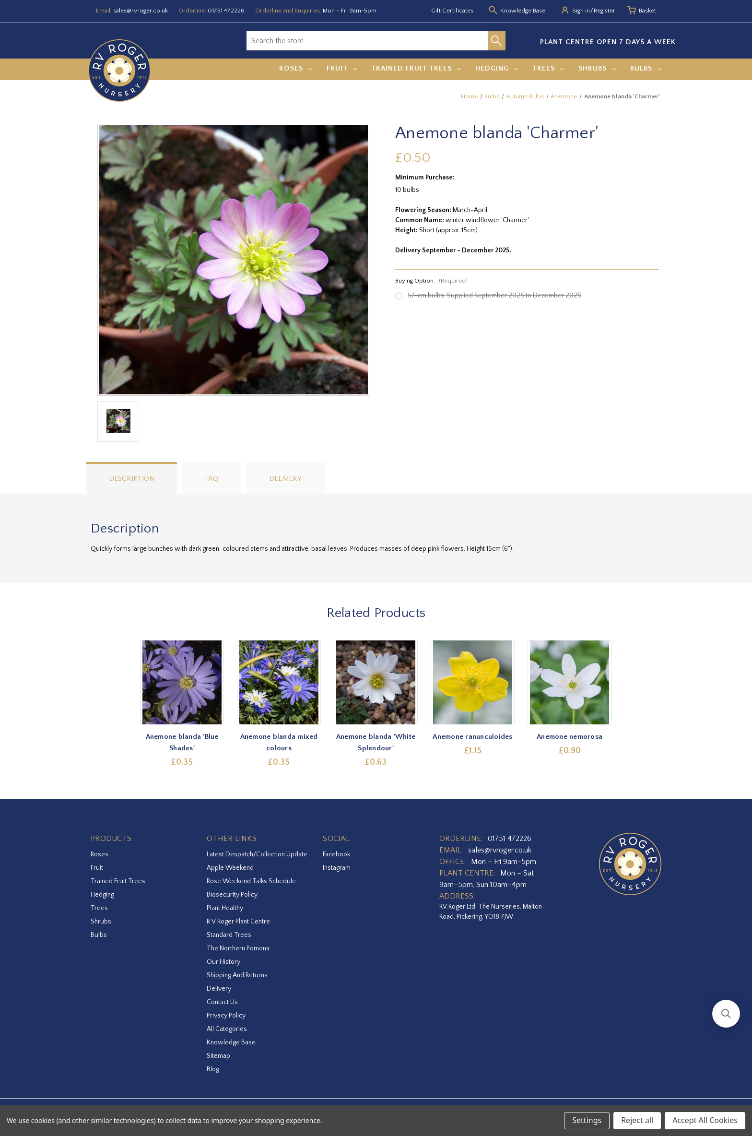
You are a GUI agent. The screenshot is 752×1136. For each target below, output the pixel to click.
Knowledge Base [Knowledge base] (522, 10)
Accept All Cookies (705, 1120)
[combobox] (367, 40)
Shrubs (597, 68)
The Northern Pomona (238, 948)
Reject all (637, 1120)
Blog (213, 1069)
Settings (586, 1120)
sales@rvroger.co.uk (140, 10)
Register (604, 10)
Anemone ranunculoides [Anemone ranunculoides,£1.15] (473, 737)
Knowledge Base (231, 1042)
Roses (295, 68)
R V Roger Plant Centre (238, 921)
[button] (726, 1014)
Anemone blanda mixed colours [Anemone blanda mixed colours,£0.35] (279, 742)
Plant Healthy (225, 908)
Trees (548, 68)
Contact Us (222, 1002)
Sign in (581, 10)
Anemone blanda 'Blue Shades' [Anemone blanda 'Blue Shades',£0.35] (182, 742)
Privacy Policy (226, 1015)
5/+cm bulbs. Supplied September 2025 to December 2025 (494, 295)
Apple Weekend (230, 868)
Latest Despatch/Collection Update (257, 854)
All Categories (227, 1029)
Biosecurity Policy (232, 895)
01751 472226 (226, 10)
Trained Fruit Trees (416, 68)
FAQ (211, 478)
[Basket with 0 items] (647, 11)
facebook (336, 854)
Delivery (285, 478)
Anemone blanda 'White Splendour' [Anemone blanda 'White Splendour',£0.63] (375, 742)
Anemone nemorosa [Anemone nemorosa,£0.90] (570, 737)
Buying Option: (431, 280)
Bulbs (645, 68)
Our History (223, 962)
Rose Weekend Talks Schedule (251, 881)
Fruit (342, 68)
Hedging (496, 68)
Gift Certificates (452, 10)
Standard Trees (229, 935)
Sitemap (218, 1056)
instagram (337, 868)
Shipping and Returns (237, 975)
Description (131, 478)
